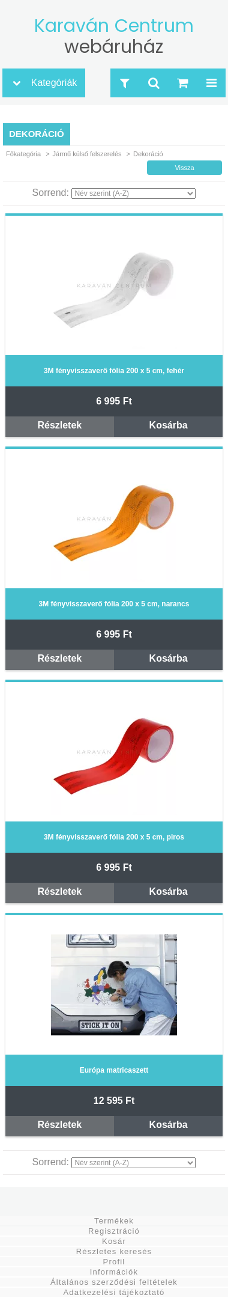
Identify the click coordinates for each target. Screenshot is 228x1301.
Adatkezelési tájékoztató (114, 1292)
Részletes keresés (114, 1251)
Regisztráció (114, 1230)
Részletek (59, 425)
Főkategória (23, 153)
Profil (114, 1261)
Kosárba (168, 425)
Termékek (114, 1220)
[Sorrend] (133, 193)
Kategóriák (54, 83)
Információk (114, 1271)
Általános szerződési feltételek (114, 1282)
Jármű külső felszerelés (87, 153)
